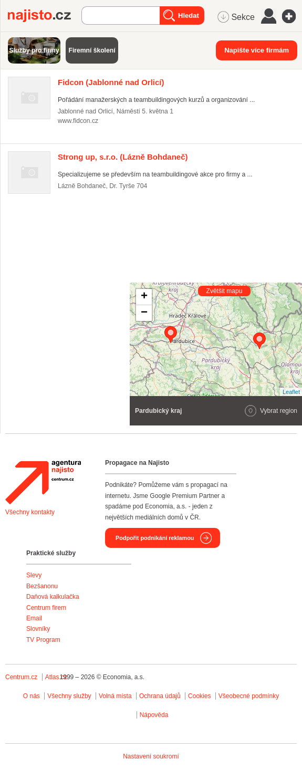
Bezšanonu (42, 586)
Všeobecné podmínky (248, 696)
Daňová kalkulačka (52, 596)
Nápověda (154, 715)
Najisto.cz (44, 16)
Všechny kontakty (30, 512)
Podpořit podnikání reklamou (155, 538)
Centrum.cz (21, 677)
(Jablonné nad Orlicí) (111, 82)
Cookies (199, 696)
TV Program (43, 639)
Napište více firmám (256, 50)
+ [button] (144, 297)
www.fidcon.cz (78, 120)
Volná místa (115, 696)
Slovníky (38, 628)
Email (34, 618)
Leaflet (291, 392)
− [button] (144, 313)
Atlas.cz (56, 677)
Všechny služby (70, 696)
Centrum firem (46, 607)
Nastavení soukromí (151, 756)
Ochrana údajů (160, 696)
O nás (31, 696)
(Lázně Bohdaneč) (123, 156)
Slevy (33, 575)
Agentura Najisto (43, 482)
